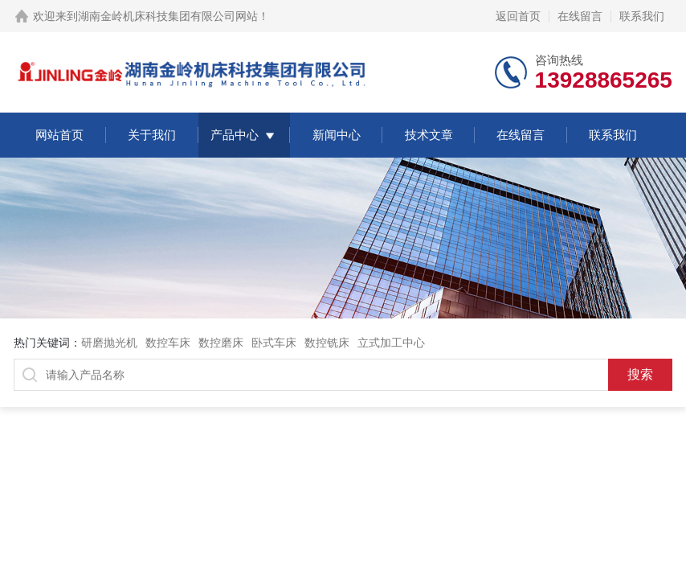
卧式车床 (273, 342)
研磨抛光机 (109, 342)
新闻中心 (336, 135)
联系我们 (641, 16)
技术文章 (429, 135)
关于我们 (152, 135)
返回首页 (518, 16)
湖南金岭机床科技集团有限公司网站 (168, 16)
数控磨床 (220, 342)
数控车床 (167, 342)
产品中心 (234, 135)
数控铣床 (326, 342)
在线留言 (579, 16)
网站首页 (59, 135)
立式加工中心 (391, 342)
